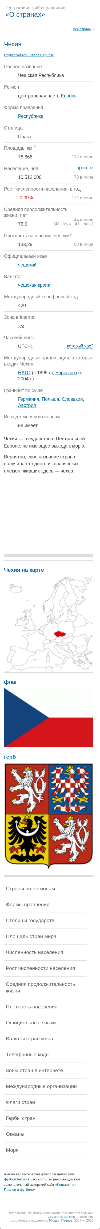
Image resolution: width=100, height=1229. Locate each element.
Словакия (72, 399)
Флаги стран (20, 1102)
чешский (27, 265)
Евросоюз (66, 372)
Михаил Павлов (60, 1220)
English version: (29, 55)
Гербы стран (20, 1118)
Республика (30, 116)
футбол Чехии (15, 1179)
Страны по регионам (30, 888)
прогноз (85, 167)
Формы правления (27, 904)
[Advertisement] (48, 515)
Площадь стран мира (31, 936)
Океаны (15, 1134)
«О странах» (25, 14)
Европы (69, 95)
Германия (28, 399)
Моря (12, 1150)
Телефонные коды (28, 1054)
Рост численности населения (40, 968)
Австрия (27, 405)
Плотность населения (32, 1006)
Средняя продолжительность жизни (40, 987)
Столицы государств (30, 920)
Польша (50, 399)
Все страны (82, 29)
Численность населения (34, 952)
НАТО (24, 372)
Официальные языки (31, 1022)
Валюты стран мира (29, 1038)
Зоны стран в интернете (34, 1070)
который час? (80, 346)
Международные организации (41, 1086)
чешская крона (34, 285)
